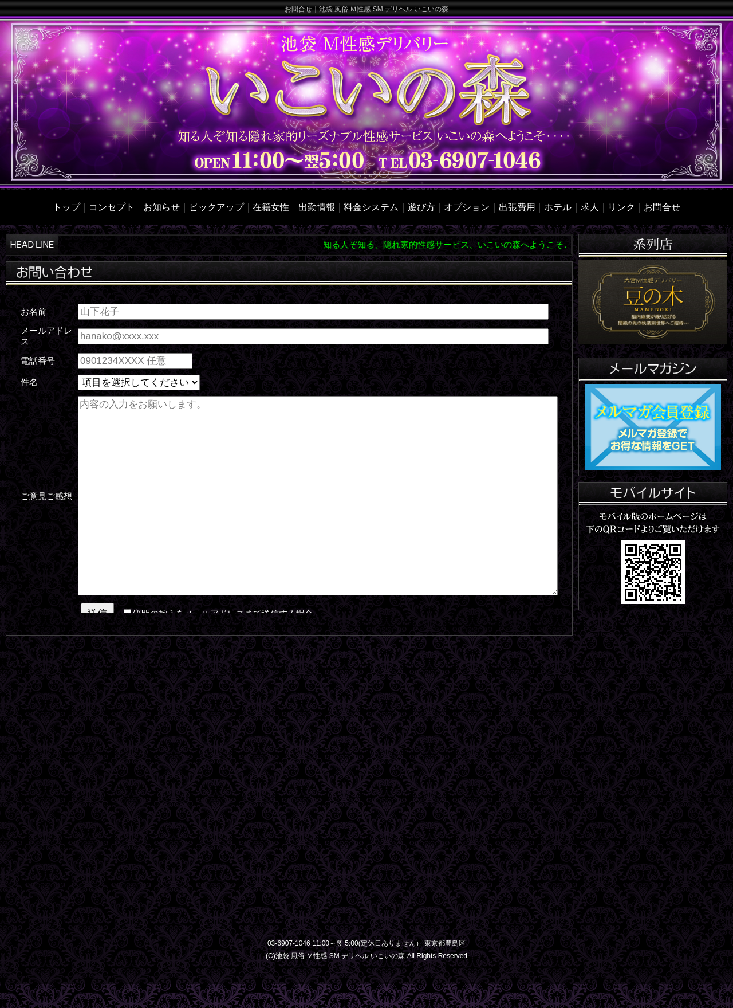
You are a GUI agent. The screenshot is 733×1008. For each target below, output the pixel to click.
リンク (621, 207)
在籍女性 (271, 207)
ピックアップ (216, 207)
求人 (590, 207)
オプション (467, 207)
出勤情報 (316, 207)
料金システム (371, 207)
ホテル (558, 207)
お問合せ (662, 207)
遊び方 (421, 207)
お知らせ (161, 207)
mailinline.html (289, 455)
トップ (66, 207)
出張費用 (517, 207)
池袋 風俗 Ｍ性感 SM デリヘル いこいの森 (340, 956)
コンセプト (112, 207)
